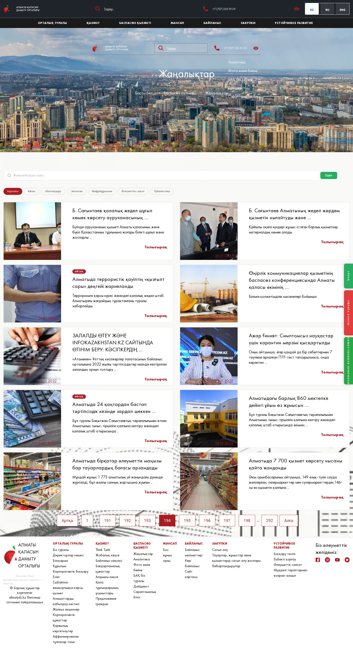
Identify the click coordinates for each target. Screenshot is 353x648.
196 (207, 520)
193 (147, 520)
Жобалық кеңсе (107, 555)
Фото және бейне (242, 70)
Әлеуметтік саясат (132, 191)
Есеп (56, 576)
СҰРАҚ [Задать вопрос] (348, 276)
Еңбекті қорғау (285, 559)
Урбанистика (162, 191)
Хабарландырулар (226, 566)
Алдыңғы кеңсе (107, 576)
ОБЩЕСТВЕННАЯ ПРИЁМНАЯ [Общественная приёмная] (348, 361)
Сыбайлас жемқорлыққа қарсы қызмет (68, 587)
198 (246, 520)
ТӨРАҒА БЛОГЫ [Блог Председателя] (348, 313)
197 (227, 520)
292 (269, 520)
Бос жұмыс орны (167, 555)
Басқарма (60, 560)
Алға (288, 520)
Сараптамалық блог (244, 96)
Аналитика (236, 62)
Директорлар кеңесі (68, 555)
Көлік (31, 191)
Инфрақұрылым (102, 191)
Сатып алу (220, 549)
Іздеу (328, 175)
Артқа (67, 520)
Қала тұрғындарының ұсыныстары (107, 587)
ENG (343, 10)
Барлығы (12, 191)
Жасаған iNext (25, 576)
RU (327, 10)
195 (187, 520)
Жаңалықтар (216, 93)
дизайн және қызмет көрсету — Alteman (22, 581)
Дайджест (236, 87)
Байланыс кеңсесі (109, 560)
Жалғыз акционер (66, 609)
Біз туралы (61, 549)
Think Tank (103, 549)
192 (127, 520)
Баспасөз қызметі (179, 93)
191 (107, 520)
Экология (77, 191)
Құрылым (59, 566)
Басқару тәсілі (284, 553)
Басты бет (144, 93)
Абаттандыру (53, 191)
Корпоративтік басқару (70, 571)
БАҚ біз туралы (240, 79)
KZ (312, 10)
